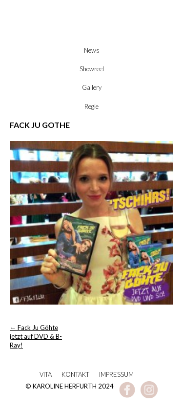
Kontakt (75, 374)
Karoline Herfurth (92, 35)
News (92, 50)
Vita (46, 374)
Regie (91, 106)
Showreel (92, 69)
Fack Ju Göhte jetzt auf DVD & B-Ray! (36, 336)
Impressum (116, 374)
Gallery (92, 87)
